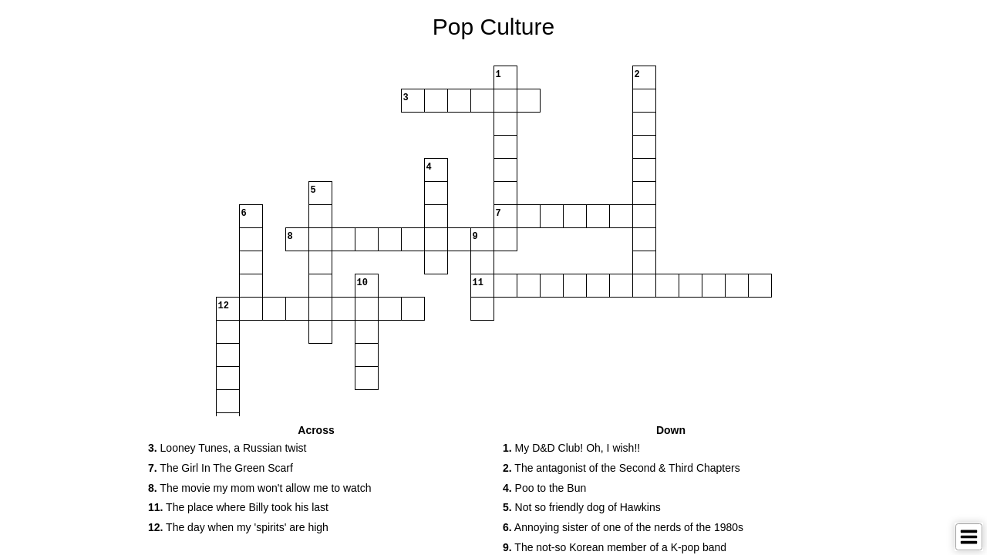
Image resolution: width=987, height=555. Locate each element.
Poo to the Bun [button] (544, 488)
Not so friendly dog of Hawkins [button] (582, 507)
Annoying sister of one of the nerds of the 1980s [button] (623, 527)
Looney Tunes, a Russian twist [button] (227, 448)
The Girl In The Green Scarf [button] (220, 468)
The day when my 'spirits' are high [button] (238, 527)
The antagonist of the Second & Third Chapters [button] (621, 468)
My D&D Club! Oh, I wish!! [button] (571, 448)
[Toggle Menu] (968, 536)
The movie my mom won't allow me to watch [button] (260, 488)
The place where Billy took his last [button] (238, 507)
